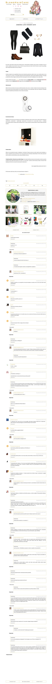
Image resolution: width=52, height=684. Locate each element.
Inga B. (12, 304)
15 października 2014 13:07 (41, 552)
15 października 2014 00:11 (41, 500)
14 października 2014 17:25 (41, 235)
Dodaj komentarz (9, 654)
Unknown (12, 297)
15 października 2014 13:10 (41, 608)
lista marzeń (13, 180)
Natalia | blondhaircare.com (19, 271)
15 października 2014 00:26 (41, 329)
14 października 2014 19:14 (41, 372)
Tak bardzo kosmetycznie (15, 446)
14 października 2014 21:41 (41, 461)
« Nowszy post (16, 229)
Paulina (12, 235)
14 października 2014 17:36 (41, 280)
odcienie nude (13, 453)
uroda (25, 19)
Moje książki (18, 10)
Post (19, 174)
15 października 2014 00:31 (41, 512)
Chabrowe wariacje (14, 419)
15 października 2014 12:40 (41, 596)
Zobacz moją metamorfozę (26, 199)
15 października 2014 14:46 (41, 518)
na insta (17, 79)
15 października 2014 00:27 (41, 347)
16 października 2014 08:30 (41, 619)
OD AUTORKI (8, 4)
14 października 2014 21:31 (41, 453)
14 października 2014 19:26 (41, 381)
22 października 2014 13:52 (41, 645)
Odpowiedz (13, 246)
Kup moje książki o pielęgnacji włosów (28, 198)
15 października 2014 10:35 (41, 570)
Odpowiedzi (12, 249)
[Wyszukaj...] (17, 14)
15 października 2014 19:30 (41, 560)
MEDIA (14, 4)
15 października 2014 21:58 (41, 271)
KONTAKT (19, 4)
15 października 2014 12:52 (41, 546)
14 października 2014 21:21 (41, 446)
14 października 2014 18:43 (41, 338)
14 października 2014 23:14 (41, 491)
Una (11, 372)
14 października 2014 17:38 (41, 289)
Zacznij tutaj (18, 8)
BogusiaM (12, 280)
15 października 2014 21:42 (41, 258)
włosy (12, 19)
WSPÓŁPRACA (25, 4)
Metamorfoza (18, 11)
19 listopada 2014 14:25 (41, 355)
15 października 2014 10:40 (41, 578)
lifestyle (39, 19)
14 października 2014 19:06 (41, 364)
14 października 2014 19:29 (41, 401)
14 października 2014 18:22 (41, 312)
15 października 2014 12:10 (41, 587)
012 (11, 321)
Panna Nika (13, 491)
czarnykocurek (13, 461)
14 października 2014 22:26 (41, 471)
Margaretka (13, 364)
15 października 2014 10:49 (41, 537)
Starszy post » (36, 229)
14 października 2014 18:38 (41, 321)
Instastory (37, 201)
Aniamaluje (13, 289)
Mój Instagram (24, 201)
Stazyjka (12, 312)
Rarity (12, 471)
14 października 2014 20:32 (41, 428)
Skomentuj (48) (26, 183)
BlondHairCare (17, 2)
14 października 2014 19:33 (41, 419)
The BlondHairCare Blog (29, 174)
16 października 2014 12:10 (41, 637)
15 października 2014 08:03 (41, 527)
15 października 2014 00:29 (41, 392)
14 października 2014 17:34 (41, 243)
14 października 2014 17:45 (41, 297)
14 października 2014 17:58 (41, 304)
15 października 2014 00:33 (41, 481)
